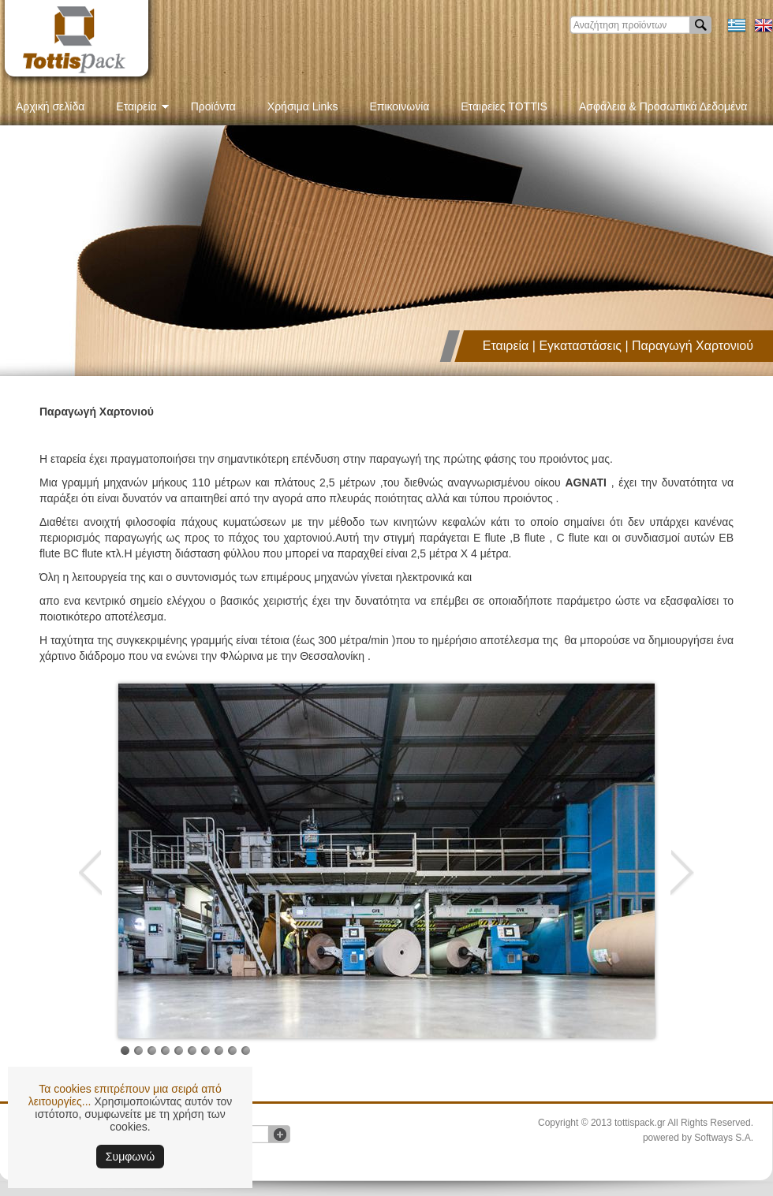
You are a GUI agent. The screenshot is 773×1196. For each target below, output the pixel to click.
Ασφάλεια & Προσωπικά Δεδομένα (663, 106)
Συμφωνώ (130, 1156)
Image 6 (165, 1050)
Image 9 (205, 1050)
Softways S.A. (723, 1137)
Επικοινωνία (399, 106)
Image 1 (125, 1050)
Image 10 (219, 1050)
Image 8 (192, 1050)
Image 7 (178, 1050)
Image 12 (245, 1050)
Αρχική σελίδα (50, 106)
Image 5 (152, 1050)
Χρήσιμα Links (302, 106)
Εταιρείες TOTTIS (504, 106)
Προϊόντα (213, 106)
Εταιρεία (142, 106)
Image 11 (232, 1050)
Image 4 (138, 1050)
